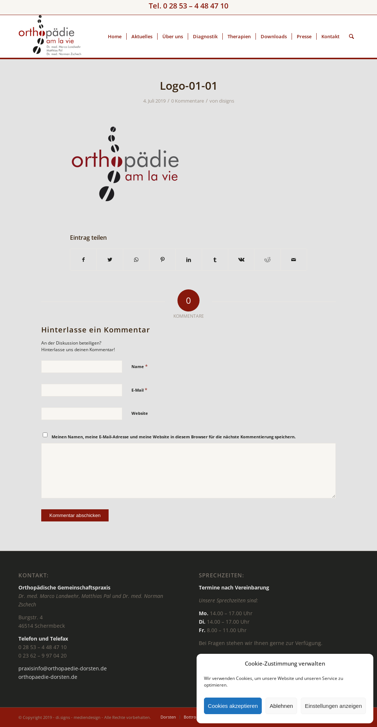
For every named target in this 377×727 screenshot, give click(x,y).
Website (139, 413)
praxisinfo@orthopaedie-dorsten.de (62, 668)
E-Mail (139, 389)
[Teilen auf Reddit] (267, 259)
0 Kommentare (187, 100)
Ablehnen (281, 706)
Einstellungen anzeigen (333, 706)
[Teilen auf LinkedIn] (188, 259)
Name (139, 366)
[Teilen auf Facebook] (83, 259)
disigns (226, 100)
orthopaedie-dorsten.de (47, 676)
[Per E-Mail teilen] (294, 259)
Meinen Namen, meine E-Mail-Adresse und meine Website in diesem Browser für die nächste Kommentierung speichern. (174, 436)
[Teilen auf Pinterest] (162, 259)
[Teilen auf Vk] (241, 259)
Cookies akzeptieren (233, 706)
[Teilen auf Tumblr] (215, 259)
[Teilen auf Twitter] (110, 259)
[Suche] (351, 36)
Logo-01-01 (189, 85)
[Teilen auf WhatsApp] (136, 259)
